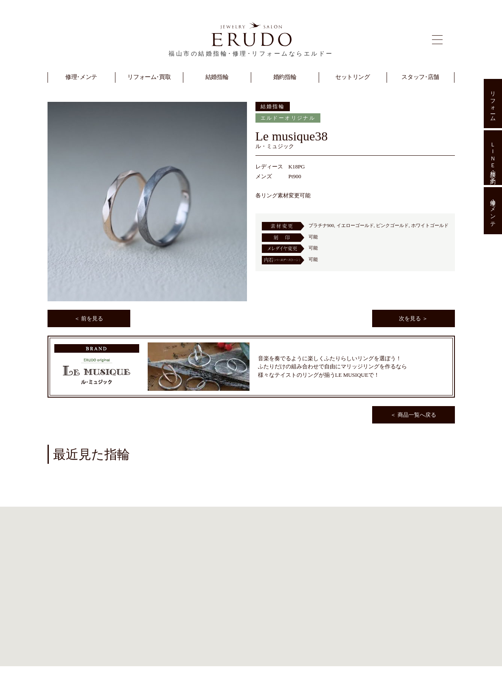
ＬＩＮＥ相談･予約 (493, 157)
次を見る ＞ (413, 318)
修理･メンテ (493, 211)
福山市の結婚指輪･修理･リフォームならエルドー (251, 53)
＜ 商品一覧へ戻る (413, 415)
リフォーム (493, 103)
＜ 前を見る (88, 318)
